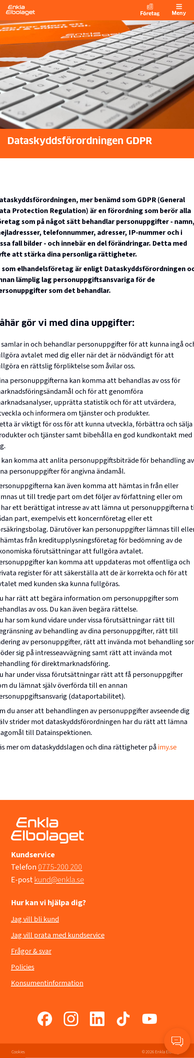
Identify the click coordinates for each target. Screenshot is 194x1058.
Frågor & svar (31, 951)
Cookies (18, 1052)
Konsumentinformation (47, 983)
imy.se (167, 747)
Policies (22, 967)
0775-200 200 (60, 867)
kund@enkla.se (59, 880)
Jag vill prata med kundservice (57, 935)
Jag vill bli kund (35, 919)
